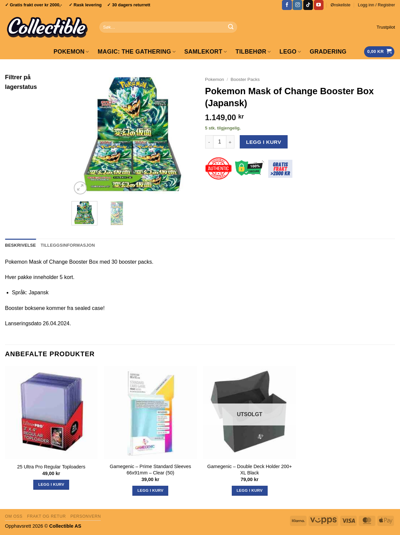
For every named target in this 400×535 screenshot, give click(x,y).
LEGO (290, 51)
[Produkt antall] (219, 141)
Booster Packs (245, 79)
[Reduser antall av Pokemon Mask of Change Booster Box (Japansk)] (209, 141)
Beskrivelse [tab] (20, 245)
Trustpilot (386, 27)
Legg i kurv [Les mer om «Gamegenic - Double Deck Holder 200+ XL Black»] (249, 490)
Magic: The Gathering (137, 51)
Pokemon (71, 51)
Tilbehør (253, 51)
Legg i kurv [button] (51, 484)
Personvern (85, 516)
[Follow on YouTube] (319, 5)
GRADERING (328, 51)
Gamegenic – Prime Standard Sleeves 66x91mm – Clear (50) (150, 469)
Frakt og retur (46, 516)
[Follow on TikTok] (308, 5)
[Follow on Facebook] (287, 5)
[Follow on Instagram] (297, 5)
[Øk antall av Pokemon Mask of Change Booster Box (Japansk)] (230, 141)
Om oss (14, 516)
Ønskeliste (340, 4)
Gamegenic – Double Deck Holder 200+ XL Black (249, 469)
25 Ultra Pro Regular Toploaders (51, 466)
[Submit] (231, 27)
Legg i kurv (263, 142)
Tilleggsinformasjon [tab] (68, 245)
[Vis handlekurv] (379, 51)
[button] (376, 5)
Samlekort (205, 51)
